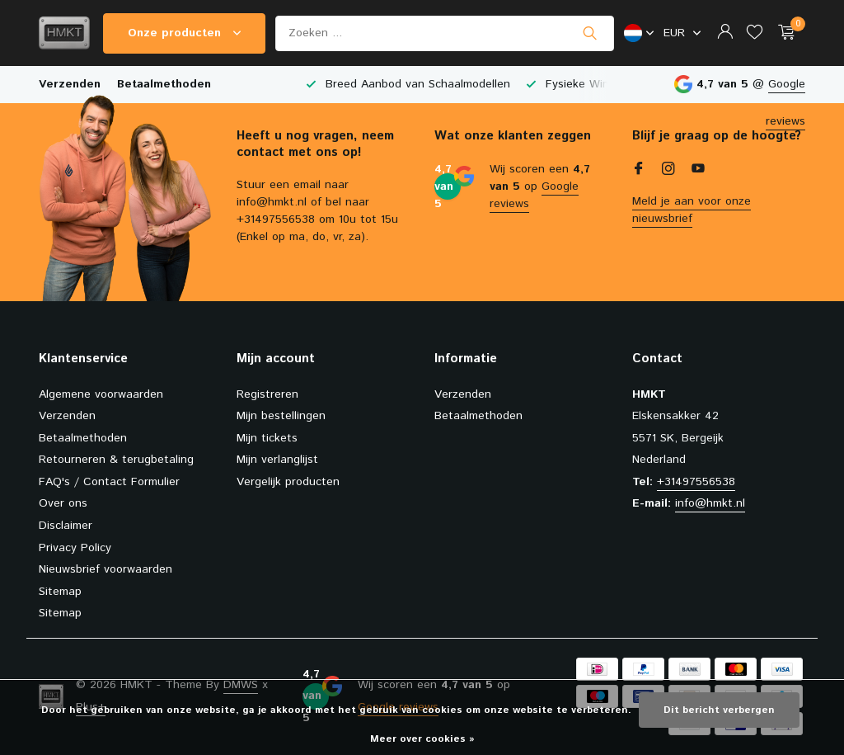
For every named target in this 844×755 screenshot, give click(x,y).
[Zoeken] (444, 33)
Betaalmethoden (164, 84)
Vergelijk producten (288, 482)
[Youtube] (698, 171)
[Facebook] (638, 171)
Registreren (267, 394)
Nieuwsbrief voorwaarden (105, 569)
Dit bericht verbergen (719, 710)
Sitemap (60, 591)
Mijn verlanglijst (277, 459)
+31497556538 (696, 482)
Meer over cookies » (422, 739)
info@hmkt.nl (710, 503)
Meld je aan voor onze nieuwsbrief (691, 210)
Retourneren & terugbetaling (116, 459)
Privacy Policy (75, 548)
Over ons (63, 503)
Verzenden (70, 84)
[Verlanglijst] (754, 33)
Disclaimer (65, 525)
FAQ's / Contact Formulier (109, 482)
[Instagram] (668, 171)
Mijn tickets (267, 438)
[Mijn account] (725, 33)
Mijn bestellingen (281, 416)
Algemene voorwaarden (101, 394)
